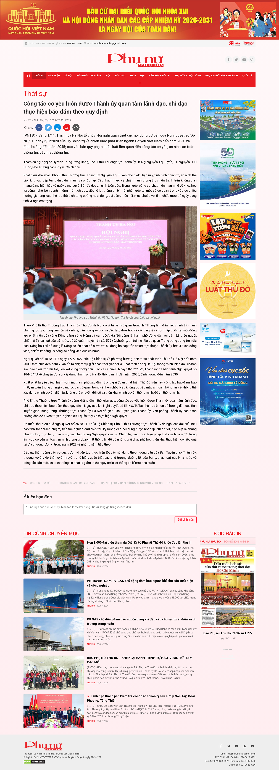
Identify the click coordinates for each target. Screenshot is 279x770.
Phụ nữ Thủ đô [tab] (210, 541)
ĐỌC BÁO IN (227, 533)
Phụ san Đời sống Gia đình (221, 75)
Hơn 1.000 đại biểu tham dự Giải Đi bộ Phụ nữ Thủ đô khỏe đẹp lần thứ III (139, 542)
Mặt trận (54, 75)
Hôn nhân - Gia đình (89, 75)
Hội (108, 75)
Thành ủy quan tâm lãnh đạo (76, 483)
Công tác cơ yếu (40, 483)
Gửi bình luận (186, 519)
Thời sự (39, 75)
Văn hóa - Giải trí (159, 75)
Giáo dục (119, 75)
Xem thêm (228, 655)
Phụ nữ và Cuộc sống (188, 75)
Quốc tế (247, 75)
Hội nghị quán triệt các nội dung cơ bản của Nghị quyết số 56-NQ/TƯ (145, 483)
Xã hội (68, 75)
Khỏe (133, 75)
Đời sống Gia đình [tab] (236, 541)
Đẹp (142, 75)
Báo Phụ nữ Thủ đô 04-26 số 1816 (227, 633)
